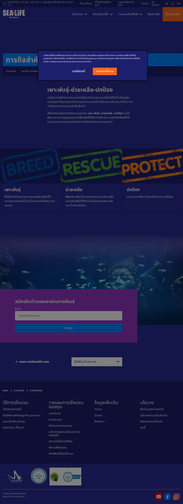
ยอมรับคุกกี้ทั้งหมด (104, 71)
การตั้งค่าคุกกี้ (78, 71)
